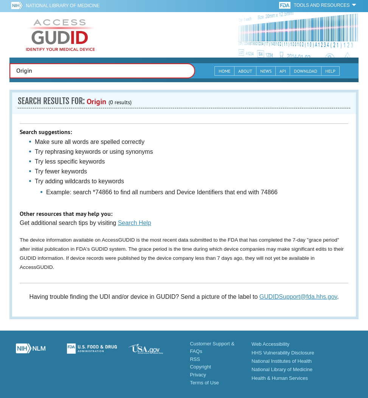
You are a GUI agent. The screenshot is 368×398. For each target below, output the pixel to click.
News (266, 71)
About (245, 71)
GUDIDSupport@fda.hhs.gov (298, 296)
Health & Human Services (280, 378)
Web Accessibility (270, 344)
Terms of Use (204, 383)
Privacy (198, 375)
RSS (195, 359)
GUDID (60, 35)
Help (330, 71)
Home (224, 71)
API (282, 71)
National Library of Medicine (63, 5)
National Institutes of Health (282, 361)
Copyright (200, 367)
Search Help (134, 223)
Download (305, 71)
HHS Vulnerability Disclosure (283, 353)
